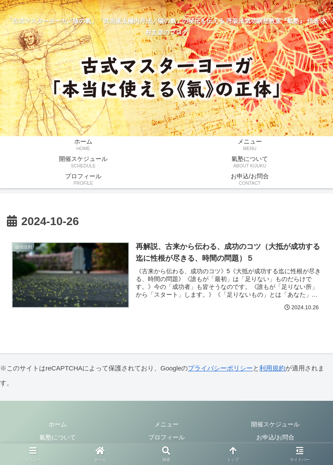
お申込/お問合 (275, 437)
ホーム (58, 424)
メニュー (166, 424)
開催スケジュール (275, 424)
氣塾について (57, 437)
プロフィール (166, 437)
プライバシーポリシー (220, 368)
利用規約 (272, 368)
